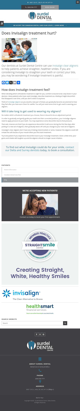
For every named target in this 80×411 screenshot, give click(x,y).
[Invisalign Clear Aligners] (40, 254)
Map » (51, 389)
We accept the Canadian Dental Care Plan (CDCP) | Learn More (38, 25)
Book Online (50, 7)
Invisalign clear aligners (65, 65)
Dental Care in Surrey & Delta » (40, 367)
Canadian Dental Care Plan (12, 175)
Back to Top (40, 398)
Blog (5, 180)
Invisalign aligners (14, 102)
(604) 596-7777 (32, 7)
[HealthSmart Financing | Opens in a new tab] (40, 309)
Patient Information (10, 170)
